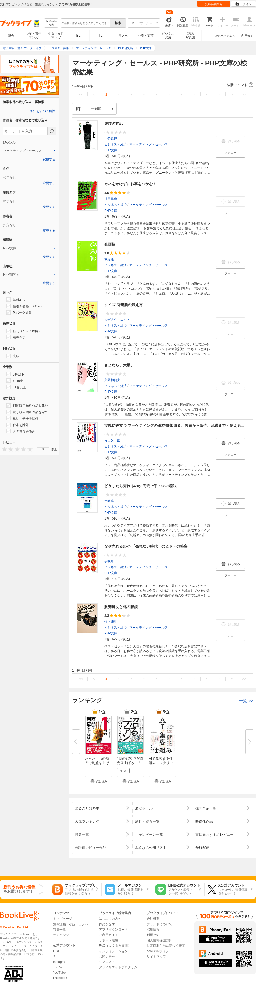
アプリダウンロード (113, 929)
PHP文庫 (110, 150)
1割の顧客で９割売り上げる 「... (130, 761)
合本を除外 (17, 425)
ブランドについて (159, 924)
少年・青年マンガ (34, 35)
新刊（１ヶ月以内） (24, 331)
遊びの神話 (113, 123)
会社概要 (153, 918)
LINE (56, 951)
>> (244, 94)
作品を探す (107, 924)
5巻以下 (15, 374)
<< (81, 94)
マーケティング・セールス (148, 144)
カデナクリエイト (117, 320)
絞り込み (51, 23)
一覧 (246, 700)
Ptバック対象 (19, 312)
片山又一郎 (112, 440)
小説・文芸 (146, 35)
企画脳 (109, 244)
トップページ (62, 918)
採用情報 (153, 929)
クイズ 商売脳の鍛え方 (123, 305)
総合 (11, 35)
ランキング (61, 935)
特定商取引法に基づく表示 (166, 945)
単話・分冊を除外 (22, 418)
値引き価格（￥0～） (24, 306)
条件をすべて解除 (42, 111)
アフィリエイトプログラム (118, 967)
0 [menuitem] (43, 449)
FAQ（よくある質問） (115, 945)
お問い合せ (107, 956)
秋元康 (109, 259)
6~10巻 (14, 380)
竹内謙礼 (110, 622)
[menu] (43, 449)
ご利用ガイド (247, 35)
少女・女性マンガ (56, 35)
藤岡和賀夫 (112, 380)
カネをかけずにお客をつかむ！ (130, 184)
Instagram (60, 962)
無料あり (16, 299)
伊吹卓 (109, 501)
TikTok (57, 967)
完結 (12, 356)
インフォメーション (113, 951)
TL (100, 35)
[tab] (29, 151)
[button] (162, 85)
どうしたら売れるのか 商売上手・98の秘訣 (140, 486)
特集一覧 (59, 929)
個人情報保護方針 (159, 940)
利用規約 (153, 935)
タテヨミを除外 (20, 431)
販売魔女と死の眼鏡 (121, 607)
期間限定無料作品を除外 (27, 405)
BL (78, 35)
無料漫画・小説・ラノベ (70, 924)
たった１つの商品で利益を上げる (97, 763)
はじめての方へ (225, 35)
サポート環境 (108, 940)
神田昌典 (110, 199)
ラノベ (123, 35)
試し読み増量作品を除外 (27, 412)
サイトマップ (156, 956)
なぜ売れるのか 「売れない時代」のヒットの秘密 (145, 546)
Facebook (60, 978)
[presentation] (3, 449)
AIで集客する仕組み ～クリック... (161, 763)
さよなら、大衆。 (119, 365)
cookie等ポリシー (159, 951)
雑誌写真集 (190, 35)
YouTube (59, 972)
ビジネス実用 (168, 35)
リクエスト (107, 962)
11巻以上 (16, 387)
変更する (49, 159)
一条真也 (110, 138)
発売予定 (16, 337)
